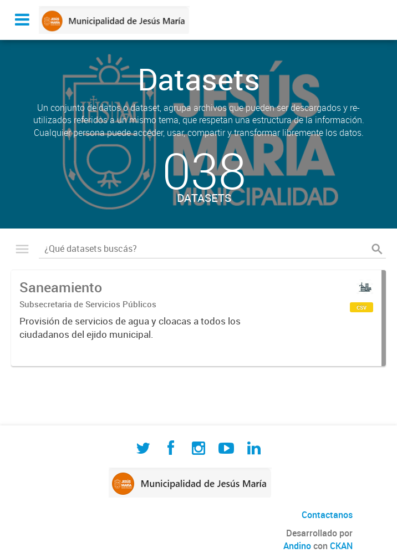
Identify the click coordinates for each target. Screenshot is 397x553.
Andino (297, 546)
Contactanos (327, 515)
